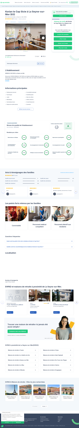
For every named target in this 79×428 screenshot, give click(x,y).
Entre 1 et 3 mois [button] (63, 43)
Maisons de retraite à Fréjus (51, 350)
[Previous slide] (7, 38)
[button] (41, 56)
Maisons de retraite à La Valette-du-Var (19, 355)
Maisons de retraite (8, 6)
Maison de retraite (19, 2)
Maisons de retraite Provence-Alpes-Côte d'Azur (21, 6)
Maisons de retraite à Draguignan (52, 370)
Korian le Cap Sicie (57, 6)
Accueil (3, 6)
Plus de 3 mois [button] (63, 48)
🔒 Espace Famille (53, 2)
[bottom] (7, 291)
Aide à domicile (27, 2)
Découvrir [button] (9, 312)
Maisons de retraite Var (35, 6)
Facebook (60, 418)
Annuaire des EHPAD (45, 2)
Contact (41, 421)
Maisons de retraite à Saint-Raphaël (53, 355)
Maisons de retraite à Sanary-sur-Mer (18, 360)
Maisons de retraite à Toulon (16, 350)
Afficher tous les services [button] (25, 109)
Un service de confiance (44, 420)
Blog (59, 421)
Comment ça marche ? (44, 418)
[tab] (23, 51)
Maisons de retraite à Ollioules (16, 370)
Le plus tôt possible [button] (63, 34)
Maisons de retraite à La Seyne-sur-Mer (46, 6)
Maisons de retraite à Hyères (51, 365)
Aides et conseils (36, 2)
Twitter (59, 420)
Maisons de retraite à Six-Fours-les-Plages (55, 360)
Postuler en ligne (62, 15)
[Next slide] (43, 38)
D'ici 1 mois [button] (63, 39)
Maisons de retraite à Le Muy (16, 365)
